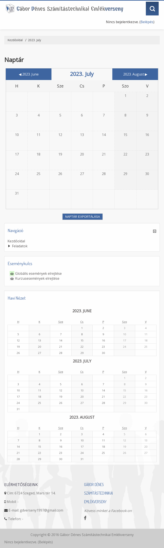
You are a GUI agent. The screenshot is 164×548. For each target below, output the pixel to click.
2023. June (82, 310)
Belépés (147, 22)
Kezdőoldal (16, 241)
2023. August (82, 417)
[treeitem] (82, 241)
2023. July (34, 40)
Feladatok (20, 246)
